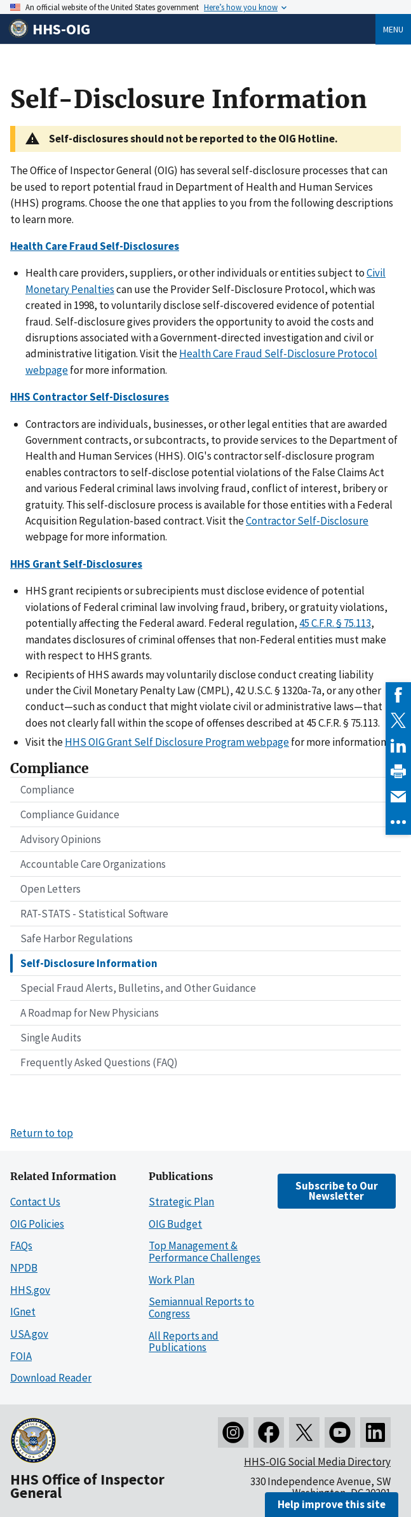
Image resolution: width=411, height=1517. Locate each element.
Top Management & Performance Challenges (204, 1252)
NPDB (23, 1268)
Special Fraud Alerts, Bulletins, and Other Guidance (138, 988)
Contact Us (35, 1202)
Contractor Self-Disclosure (307, 521)
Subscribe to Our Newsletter (336, 1190)
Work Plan (171, 1280)
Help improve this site (332, 1504)
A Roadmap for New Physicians (89, 1013)
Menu (393, 29)
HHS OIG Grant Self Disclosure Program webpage (177, 742)
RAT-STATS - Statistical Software (94, 914)
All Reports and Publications (184, 1342)
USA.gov (29, 1334)
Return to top (41, 1133)
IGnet (23, 1312)
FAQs (21, 1246)
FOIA (21, 1356)
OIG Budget (175, 1224)
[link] (398, 695)
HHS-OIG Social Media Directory (317, 1462)
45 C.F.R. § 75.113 (335, 623)
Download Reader (50, 1378)
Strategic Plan (181, 1202)
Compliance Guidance (69, 814)
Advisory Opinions (60, 839)
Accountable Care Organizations (93, 864)
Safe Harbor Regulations (76, 938)
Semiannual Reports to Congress (201, 1307)
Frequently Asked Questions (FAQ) (99, 1062)
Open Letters (50, 889)
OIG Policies (37, 1224)
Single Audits (50, 1038)
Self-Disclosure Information (89, 963)
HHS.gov (30, 1290)
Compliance (47, 790)
